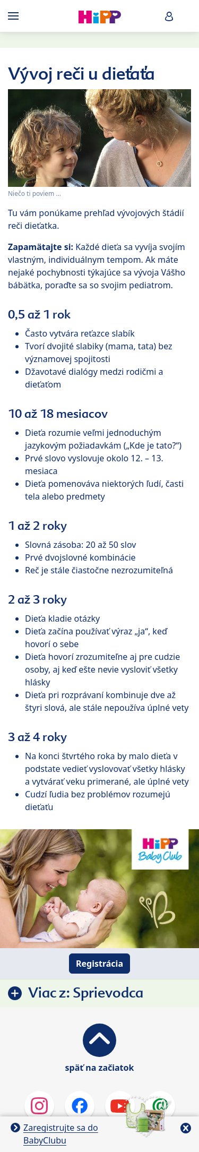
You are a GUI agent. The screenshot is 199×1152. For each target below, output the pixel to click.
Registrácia (99, 963)
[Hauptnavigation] (15, 16)
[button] (169, 16)
